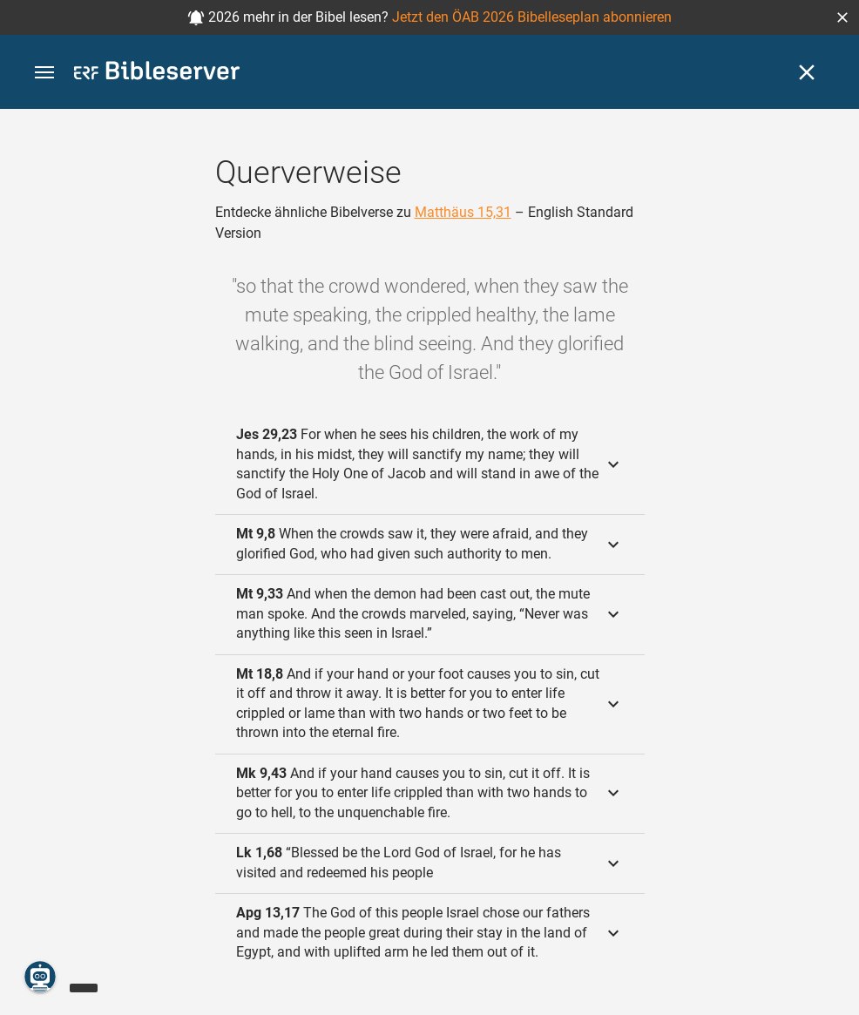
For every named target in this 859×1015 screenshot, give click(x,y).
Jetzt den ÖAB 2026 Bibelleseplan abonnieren (532, 17)
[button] (842, 17)
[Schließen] (806, 72)
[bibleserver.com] (157, 73)
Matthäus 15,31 (463, 212)
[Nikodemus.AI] (40, 976)
